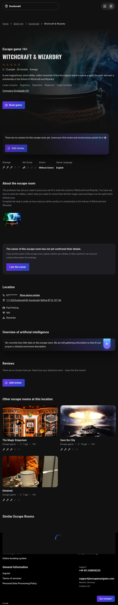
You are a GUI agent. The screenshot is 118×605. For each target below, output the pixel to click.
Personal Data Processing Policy (20, 583)
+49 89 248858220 (89, 570)
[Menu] (108, 6)
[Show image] (12, 219)
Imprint (6, 573)
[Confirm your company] (17, 267)
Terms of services (12, 578)
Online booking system (15, 558)
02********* (11, 295)
